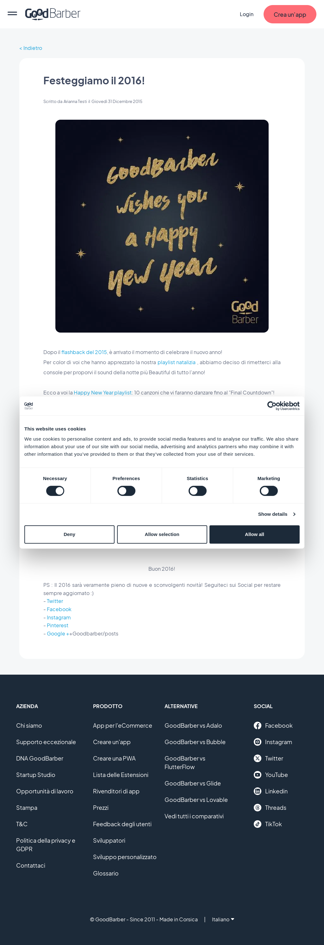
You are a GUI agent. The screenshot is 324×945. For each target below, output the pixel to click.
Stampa (26, 807)
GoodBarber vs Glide (193, 783)
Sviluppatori (109, 840)
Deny (69, 534)
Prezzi (101, 807)
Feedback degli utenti (122, 824)
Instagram (59, 617)
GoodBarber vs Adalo (193, 725)
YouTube (271, 775)
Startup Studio (35, 774)
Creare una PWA (114, 758)
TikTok (268, 824)
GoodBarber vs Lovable (196, 799)
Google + (58, 633)
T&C (22, 824)
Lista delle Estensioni (120, 774)
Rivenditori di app (116, 791)
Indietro (32, 48)
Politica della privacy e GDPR (45, 844)
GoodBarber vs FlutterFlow (185, 762)
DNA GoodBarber (39, 758)
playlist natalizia (177, 362)
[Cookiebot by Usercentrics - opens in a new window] (272, 406)
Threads (270, 807)
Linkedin (271, 791)
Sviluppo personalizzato (125, 856)
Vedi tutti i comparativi (194, 816)
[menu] (12, 14)
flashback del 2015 (84, 352)
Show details (273, 514)
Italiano (223, 919)
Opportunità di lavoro (44, 791)
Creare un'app (112, 741)
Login (246, 14)
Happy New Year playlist (103, 392)
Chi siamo (29, 725)
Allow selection (162, 534)
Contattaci (30, 865)
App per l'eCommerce (122, 725)
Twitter (55, 601)
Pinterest (57, 625)
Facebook (59, 609)
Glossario (106, 873)
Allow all (254, 534)
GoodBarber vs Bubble (195, 741)
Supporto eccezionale (46, 741)
